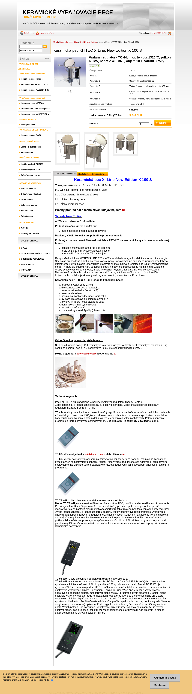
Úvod (55, 42)
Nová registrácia (47, 33)
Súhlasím (159, 685)
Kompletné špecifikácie (65, 173)
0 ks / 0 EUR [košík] (158, 33)
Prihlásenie (28, 33)
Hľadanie (25, 43)
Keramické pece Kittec (68, 42)
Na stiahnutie (83, 174)
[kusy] (144, 124)
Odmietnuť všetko (165, 677)
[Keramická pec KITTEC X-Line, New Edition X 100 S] (70, 75)
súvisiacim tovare (87, 353)
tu (123, 210)
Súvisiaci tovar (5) (99, 174)
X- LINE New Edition (88, 42)
